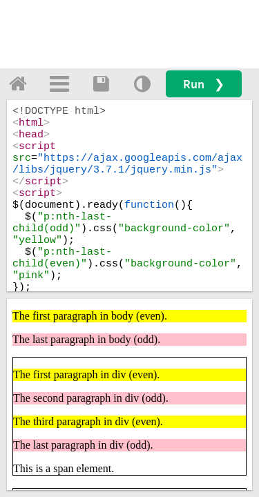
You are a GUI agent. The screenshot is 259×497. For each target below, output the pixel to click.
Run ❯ (203, 84)
